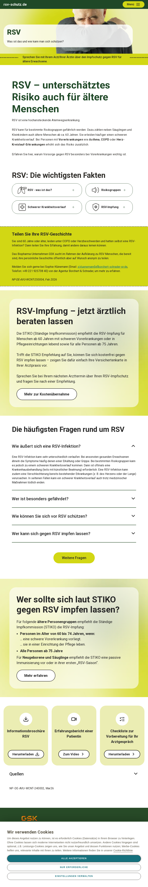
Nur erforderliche (74, 867)
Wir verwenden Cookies (30, 832)
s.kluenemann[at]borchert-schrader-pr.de (102, 266)
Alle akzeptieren (74, 858)
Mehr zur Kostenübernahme (46, 394)
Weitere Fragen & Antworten (74, 558)
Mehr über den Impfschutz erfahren (53, 675)
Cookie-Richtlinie (123, 850)
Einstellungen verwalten (74, 876)
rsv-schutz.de (15, 4)
